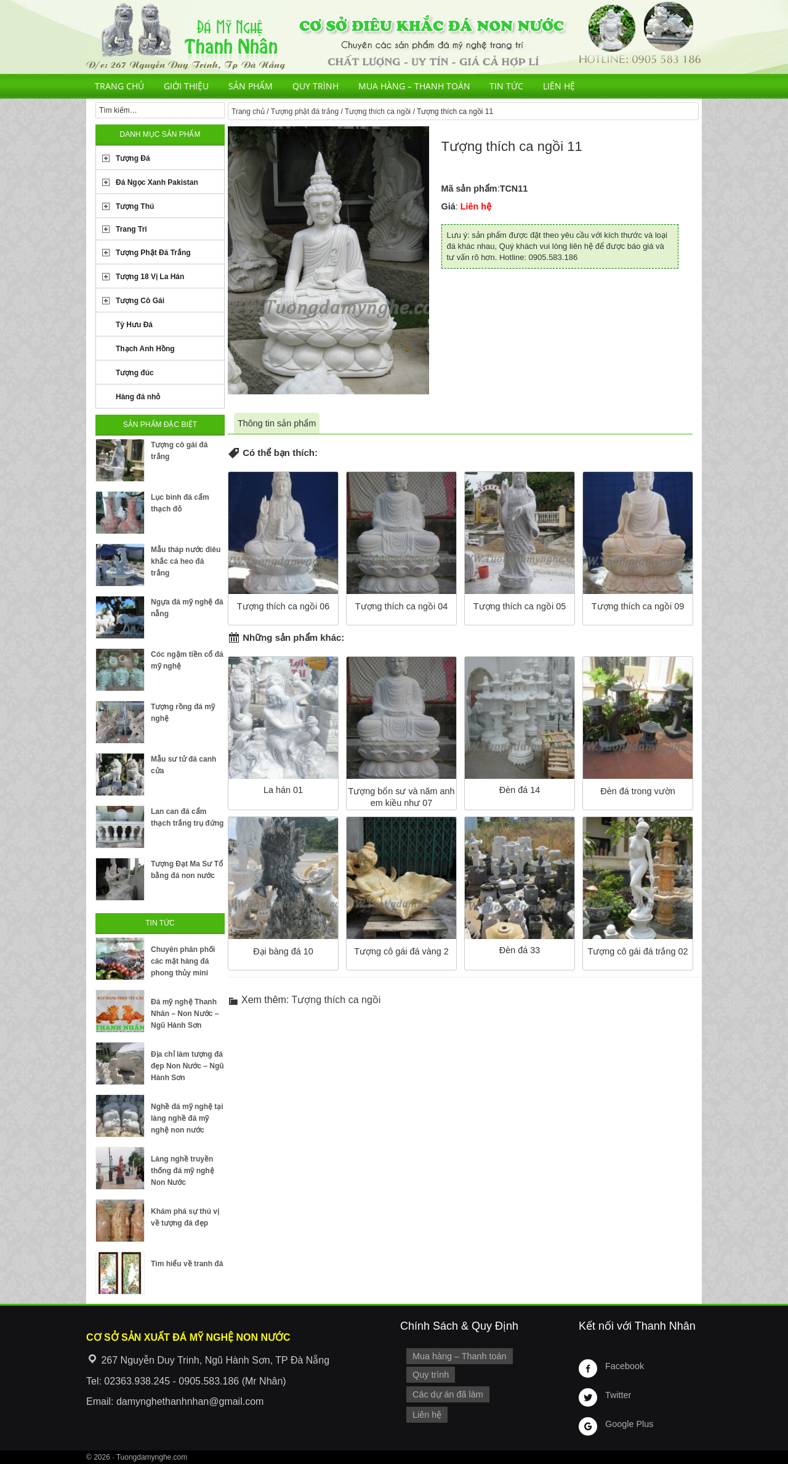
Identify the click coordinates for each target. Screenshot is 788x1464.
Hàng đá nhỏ (138, 396)
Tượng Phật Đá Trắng (153, 252)
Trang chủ (119, 86)
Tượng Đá (133, 158)
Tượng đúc (135, 372)
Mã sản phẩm (469, 188)
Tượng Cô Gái (140, 300)
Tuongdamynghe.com (152, 1457)
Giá (448, 206)
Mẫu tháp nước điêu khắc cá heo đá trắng (185, 561)
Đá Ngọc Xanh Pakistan (157, 182)
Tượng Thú (135, 206)
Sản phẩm (250, 86)
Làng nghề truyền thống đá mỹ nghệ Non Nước (182, 1171)
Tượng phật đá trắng (305, 111)
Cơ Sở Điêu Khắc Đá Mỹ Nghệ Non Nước (394, 37)
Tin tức (506, 86)
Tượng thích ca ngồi (378, 111)
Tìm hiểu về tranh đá (187, 1263)
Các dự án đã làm (447, 1394)
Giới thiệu (186, 86)
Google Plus (629, 1424)
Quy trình (315, 86)
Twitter (618, 1395)
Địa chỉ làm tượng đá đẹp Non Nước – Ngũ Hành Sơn (187, 1066)
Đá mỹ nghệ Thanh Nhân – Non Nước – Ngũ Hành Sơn (185, 1014)
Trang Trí (131, 229)
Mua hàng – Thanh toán (414, 86)
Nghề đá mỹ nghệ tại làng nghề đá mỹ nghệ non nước (187, 1118)
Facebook (624, 1366)
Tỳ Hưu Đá (134, 324)
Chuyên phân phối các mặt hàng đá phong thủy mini (183, 961)
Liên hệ (559, 86)
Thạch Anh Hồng (145, 348)
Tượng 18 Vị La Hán (150, 276)
